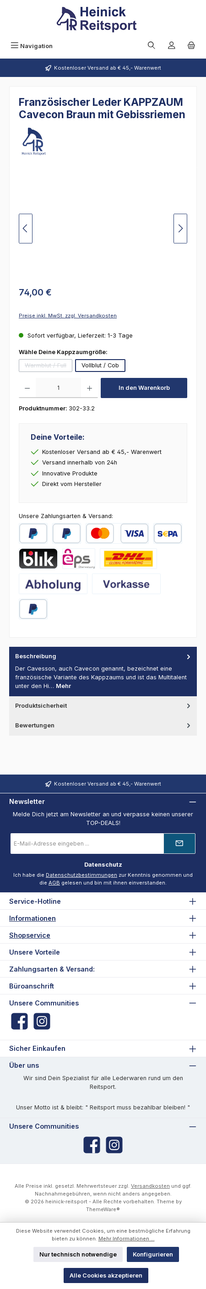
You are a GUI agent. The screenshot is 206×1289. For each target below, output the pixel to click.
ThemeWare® (103, 1209)
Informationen (32, 918)
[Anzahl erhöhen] (89, 388)
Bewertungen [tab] (103, 725)
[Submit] (179, 843)
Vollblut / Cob (100, 365)
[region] (103, 228)
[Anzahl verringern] (27, 388)
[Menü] (32, 46)
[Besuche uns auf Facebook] (19, 1021)
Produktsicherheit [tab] (103, 705)
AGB (54, 882)
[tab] (103, 671)
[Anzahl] (58, 388)
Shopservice (29, 935)
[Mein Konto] (172, 46)
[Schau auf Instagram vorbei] (42, 1021)
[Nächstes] (180, 228)
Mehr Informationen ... (126, 1238)
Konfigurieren (153, 1254)
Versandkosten (150, 1186)
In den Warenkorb (144, 387)
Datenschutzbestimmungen (81, 875)
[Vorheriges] (26, 228)
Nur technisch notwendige (78, 1254)
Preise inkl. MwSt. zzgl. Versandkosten (68, 315)
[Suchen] (151, 46)
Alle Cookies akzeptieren (106, 1275)
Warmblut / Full (48, 367)
